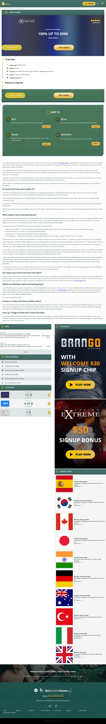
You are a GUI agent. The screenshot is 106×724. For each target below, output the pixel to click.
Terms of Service (45, 710)
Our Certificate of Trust (11, 383)
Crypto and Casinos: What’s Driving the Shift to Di (15, 345)
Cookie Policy (82, 710)
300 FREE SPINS (28, 406)
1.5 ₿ (28, 395)
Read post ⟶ (78, 486)
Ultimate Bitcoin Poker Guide (13, 379)
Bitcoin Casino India (80, 557)
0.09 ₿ (28, 404)
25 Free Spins (28, 397)
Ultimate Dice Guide (10, 374)
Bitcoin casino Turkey (81, 615)
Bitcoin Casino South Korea (83, 500)
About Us (18, 710)
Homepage (4, 8)
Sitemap (68, 710)
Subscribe (89, 4)
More (49, 337)
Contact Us (31, 710)
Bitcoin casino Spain (80, 481)
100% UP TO (28, 401)
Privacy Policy (57, 710)
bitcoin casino (64, 163)
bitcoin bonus (79, 280)
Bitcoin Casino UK (80, 652)
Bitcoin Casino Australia (82, 595)
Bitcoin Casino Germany (82, 576)
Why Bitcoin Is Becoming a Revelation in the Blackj (15, 334)
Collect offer (12, 47)
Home (5, 710)
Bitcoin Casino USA (9, 362)
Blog (25, 352)
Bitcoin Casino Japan (81, 538)
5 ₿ (28, 412)
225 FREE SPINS (28, 415)
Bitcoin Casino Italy (80, 633)
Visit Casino (64, 47)
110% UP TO (28, 392)
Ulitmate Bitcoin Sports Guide (13, 370)
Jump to (46, 126)
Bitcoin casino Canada (81, 519)
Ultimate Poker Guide (10, 366)
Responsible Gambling (9, 712)
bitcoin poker (62, 290)
